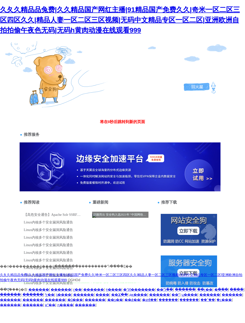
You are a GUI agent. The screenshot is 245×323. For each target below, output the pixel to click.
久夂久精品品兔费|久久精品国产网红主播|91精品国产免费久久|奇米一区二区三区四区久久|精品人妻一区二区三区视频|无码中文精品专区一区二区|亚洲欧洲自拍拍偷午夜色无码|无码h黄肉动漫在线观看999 (120, 20)
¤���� (114, 289)
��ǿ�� (132, 300)
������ (38, 289)
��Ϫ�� (119, 295)
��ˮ (176, 295)
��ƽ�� (115, 300)
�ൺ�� (149, 300)
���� (237, 289)
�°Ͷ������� (139, 289)
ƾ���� (63, 295)
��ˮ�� (208, 300)
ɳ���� (65, 305)
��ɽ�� (204, 289)
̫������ (55, 300)
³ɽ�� (49, 295)
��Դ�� (165, 289)
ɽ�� (77, 289)
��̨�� (102, 295)
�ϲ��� (224, 300)
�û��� (75, 300)
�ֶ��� (221, 289)
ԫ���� (138, 295)
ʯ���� (189, 295)
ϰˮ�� (50, 305)
